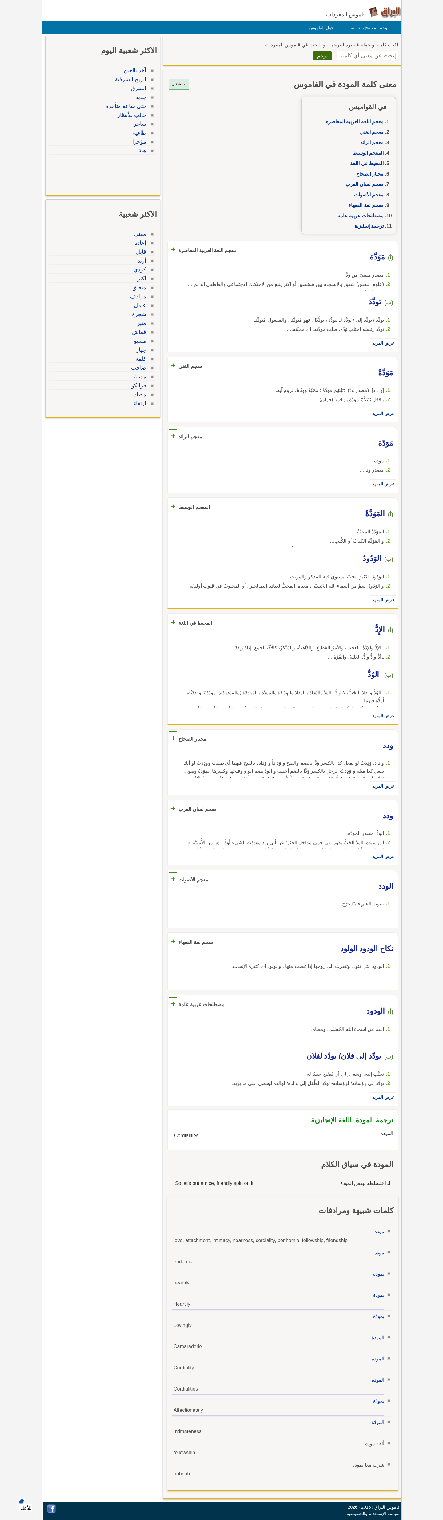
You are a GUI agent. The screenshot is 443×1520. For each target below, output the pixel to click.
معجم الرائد (370, 142)
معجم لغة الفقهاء (364, 205)
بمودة (377, 1274)
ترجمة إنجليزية (367, 226)
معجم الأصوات (367, 194)
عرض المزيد (382, 343)
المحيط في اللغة (365, 163)
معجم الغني (370, 132)
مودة (378, 1231)
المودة (376, 1337)
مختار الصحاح (368, 173)
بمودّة (377, 1316)
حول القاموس (319, 27)
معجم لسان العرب (363, 184)
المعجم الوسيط (366, 153)
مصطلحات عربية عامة (359, 215)
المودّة (376, 1422)
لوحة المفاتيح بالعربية (368, 27)
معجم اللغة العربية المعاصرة (353, 121)
